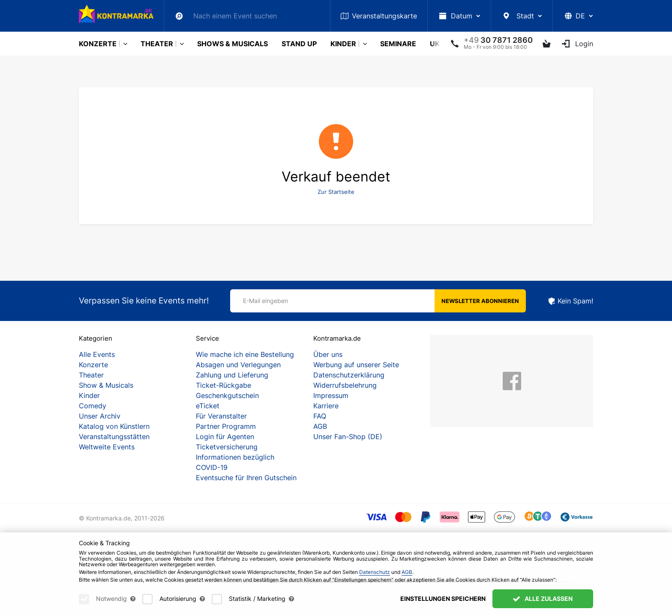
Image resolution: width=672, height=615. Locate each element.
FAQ (319, 416)
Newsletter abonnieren (480, 300)
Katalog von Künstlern (114, 426)
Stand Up (299, 43)
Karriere (326, 405)
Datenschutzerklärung (348, 375)
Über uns (327, 354)
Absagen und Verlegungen (238, 364)
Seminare (398, 43)
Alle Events (97, 354)
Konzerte (98, 43)
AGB (320, 426)
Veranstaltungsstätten (114, 436)
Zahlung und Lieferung (232, 375)
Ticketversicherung (227, 447)
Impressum (330, 395)
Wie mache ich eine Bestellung (245, 354)
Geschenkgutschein (227, 395)
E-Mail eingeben (265, 300)
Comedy (92, 405)
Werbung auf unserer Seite (356, 364)
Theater (157, 43)
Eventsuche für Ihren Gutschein (246, 477)
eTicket (207, 405)
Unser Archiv (99, 416)
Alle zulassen (543, 604)
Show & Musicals (106, 385)
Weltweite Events (107, 447)
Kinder (343, 43)
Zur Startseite (336, 191)
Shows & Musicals (232, 43)
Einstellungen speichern (443, 604)
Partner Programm (226, 426)
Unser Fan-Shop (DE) (347, 436)
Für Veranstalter (221, 416)
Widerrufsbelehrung (345, 385)
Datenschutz (374, 578)
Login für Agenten (225, 436)
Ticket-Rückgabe (223, 385)
